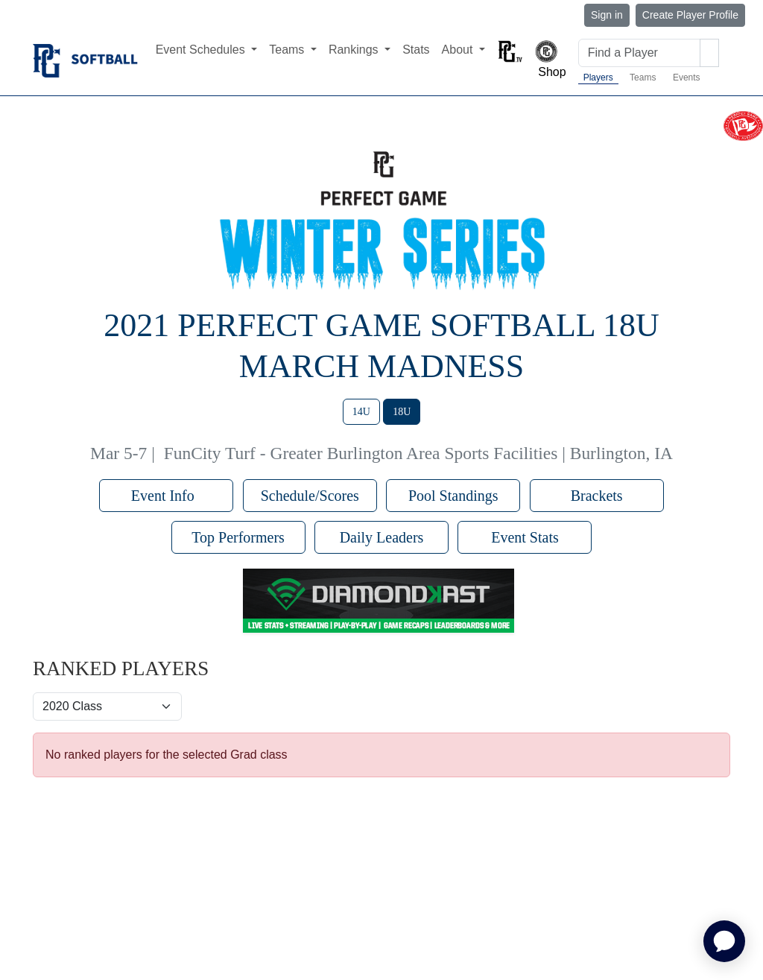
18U (402, 411)
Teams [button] (288, 49)
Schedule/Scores (310, 495)
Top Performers (238, 537)
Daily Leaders (382, 537)
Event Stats (525, 537)
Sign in (607, 15)
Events (686, 77)
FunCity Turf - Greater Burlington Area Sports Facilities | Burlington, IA (418, 453)
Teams (643, 77)
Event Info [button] (166, 495)
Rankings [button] (355, 49)
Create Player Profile (690, 15)
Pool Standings (453, 495)
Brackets (597, 495)
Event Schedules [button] (202, 49)
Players (598, 77)
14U (361, 411)
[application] (724, 941)
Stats (415, 49)
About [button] (459, 49)
